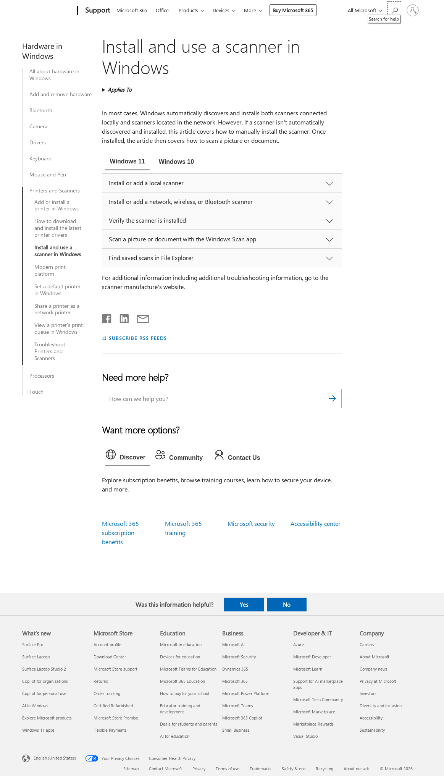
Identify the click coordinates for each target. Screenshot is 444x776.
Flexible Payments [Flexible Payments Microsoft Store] (110, 730)
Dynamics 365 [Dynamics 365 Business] (235, 669)
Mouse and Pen (47, 174)
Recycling (324, 768)
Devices (221, 10)
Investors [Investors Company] (368, 693)
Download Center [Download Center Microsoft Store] (110, 657)
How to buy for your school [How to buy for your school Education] (184, 693)
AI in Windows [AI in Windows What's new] (35, 705)
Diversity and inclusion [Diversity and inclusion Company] (381, 705)
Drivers (37, 142)
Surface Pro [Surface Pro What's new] (32, 644)
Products (188, 10)
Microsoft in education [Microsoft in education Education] (181, 644)
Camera (38, 126)
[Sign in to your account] (413, 10)
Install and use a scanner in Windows (57, 251)
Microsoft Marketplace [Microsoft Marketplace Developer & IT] (314, 712)
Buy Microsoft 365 (293, 10)
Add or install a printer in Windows (56, 205)
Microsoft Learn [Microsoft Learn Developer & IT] (307, 669)
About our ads (357, 768)
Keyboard (40, 158)
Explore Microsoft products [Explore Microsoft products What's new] (47, 718)
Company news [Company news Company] (373, 669)
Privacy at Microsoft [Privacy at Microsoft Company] (378, 681)
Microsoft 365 (131, 10)
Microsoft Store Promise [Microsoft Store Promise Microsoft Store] (116, 718)
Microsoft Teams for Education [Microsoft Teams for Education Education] (188, 669)
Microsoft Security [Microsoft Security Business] (239, 657)
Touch (36, 391)
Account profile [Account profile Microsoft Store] (107, 644)
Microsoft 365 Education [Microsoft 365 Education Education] (182, 681)
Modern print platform (50, 270)
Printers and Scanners (54, 190)
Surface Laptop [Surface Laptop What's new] (36, 657)
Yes (244, 604)
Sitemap (131, 768)
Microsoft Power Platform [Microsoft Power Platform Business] (245, 693)
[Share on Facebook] (107, 317)
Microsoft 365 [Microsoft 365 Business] (235, 681)
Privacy (198, 768)
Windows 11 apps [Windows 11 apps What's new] (38, 730)
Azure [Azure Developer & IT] (298, 644)
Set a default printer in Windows (57, 290)
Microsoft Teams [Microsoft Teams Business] (237, 705)
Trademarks (260, 768)
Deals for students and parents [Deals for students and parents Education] (188, 724)
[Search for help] (394, 9)
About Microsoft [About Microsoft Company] (374, 657)
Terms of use (227, 768)
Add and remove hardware (60, 94)
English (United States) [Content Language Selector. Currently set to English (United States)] (55, 758)
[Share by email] (139, 317)
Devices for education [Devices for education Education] (180, 657)
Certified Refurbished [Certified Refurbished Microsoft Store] (113, 705)
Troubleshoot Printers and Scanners (49, 351)
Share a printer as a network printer (56, 309)
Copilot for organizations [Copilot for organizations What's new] (45, 681)
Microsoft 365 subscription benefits (120, 532)
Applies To (120, 89)
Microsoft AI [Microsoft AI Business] (233, 644)
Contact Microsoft (165, 768)
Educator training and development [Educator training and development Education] (180, 709)
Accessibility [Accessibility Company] (371, 718)
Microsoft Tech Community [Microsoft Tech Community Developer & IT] (318, 699)
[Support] (96, 10)
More (250, 10)
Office (162, 10)
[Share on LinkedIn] (121, 317)
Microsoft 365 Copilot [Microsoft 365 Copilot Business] (242, 718)
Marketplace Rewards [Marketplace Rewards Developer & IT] (313, 724)
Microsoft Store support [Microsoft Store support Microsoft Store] (115, 669)
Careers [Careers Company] (367, 644)
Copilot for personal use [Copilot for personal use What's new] (44, 693)
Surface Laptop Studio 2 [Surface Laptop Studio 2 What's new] (44, 669)
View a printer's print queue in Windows (58, 328)
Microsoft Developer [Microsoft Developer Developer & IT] (312, 657)
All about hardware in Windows (54, 75)
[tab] (127, 162)
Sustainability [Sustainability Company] (372, 730)
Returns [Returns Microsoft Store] (101, 681)
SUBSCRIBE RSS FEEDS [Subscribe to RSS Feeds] (138, 338)
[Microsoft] (48, 10)
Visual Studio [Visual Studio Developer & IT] (305, 736)
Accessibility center (316, 523)
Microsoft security (251, 523)
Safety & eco (293, 768)
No (287, 604)
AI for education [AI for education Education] (174, 736)
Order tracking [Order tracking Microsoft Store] (107, 693)
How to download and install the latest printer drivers (57, 228)
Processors (41, 375)
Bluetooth (40, 110)
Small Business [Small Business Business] (236, 730)
